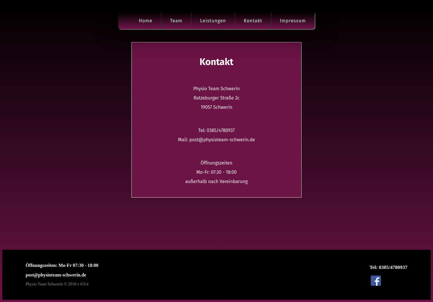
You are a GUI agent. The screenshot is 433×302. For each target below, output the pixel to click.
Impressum (293, 20)
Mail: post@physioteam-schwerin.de (216, 140)
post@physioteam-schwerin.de (56, 274)
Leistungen (213, 20)
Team (176, 20)
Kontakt (253, 20)
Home (145, 20)
